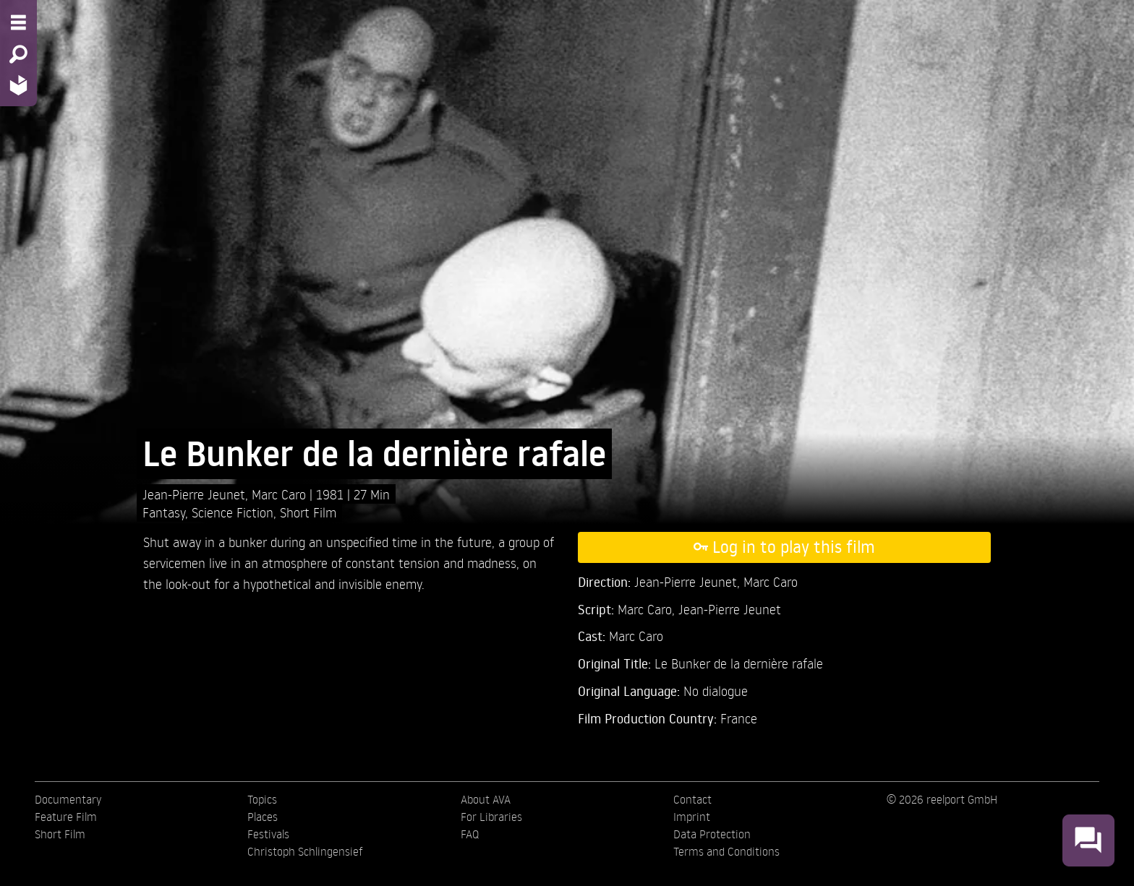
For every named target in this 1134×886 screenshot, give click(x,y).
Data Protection (712, 834)
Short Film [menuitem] (60, 834)
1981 (331, 494)
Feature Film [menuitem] (66, 816)
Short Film (308, 512)
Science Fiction (232, 512)
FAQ (470, 834)
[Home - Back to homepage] (18, 85)
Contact (692, 799)
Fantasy (163, 512)
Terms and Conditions (726, 851)
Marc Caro (281, 494)
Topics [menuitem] (262, 799)
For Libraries (491, 816)
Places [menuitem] (262, 816)
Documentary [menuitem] (68, 799)
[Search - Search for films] (18, 54)
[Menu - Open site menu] (18, 22)
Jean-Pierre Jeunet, (197, 494)
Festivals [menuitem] (268, 834)
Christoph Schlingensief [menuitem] (305, 851)
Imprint (691, 816)
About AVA (486, 799)
